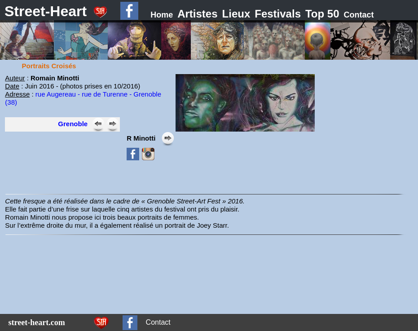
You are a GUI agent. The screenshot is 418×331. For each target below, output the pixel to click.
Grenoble (73, 124)
